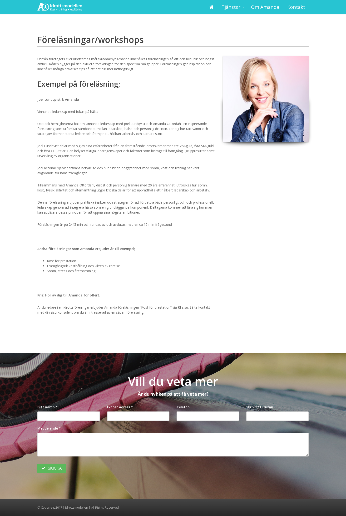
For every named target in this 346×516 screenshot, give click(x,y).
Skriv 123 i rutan (259, 407)
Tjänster (231, 7)
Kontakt (296, 7)
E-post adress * (120, 407)
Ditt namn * (47, 407)
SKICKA (51, 468)
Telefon (183, 407)
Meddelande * (49, 428)
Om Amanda (265, 7)
